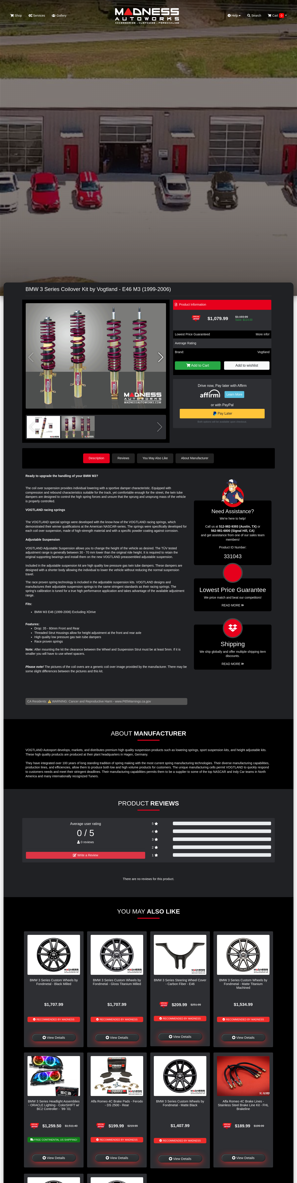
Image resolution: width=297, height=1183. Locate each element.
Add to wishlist (246, 365)
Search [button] (254, 15)
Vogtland (264, 352)
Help (234, 15)
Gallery (59, 15)
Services (37, 15)
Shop (16, 15)
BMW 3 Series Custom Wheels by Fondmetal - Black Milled (54, 982)
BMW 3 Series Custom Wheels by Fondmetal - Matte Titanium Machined (243, 984)
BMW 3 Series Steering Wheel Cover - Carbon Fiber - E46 (180, 982)
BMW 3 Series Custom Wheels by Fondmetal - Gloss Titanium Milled (117, 982)
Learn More (234, 394)
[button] (161, 357)
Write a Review (85, 855)
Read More (233, 605)
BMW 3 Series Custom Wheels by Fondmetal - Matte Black (180, 1103)
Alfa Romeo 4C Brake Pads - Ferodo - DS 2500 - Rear (117, 1103)
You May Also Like (155, 458)
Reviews (123, 458)
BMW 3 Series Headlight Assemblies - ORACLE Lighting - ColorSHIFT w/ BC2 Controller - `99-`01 (54, 1105)
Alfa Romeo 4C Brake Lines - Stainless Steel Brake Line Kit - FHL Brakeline (243, 1105)
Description (96, 458)
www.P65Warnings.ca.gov (133, 701)
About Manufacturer (194, 458)
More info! (263, 334)
